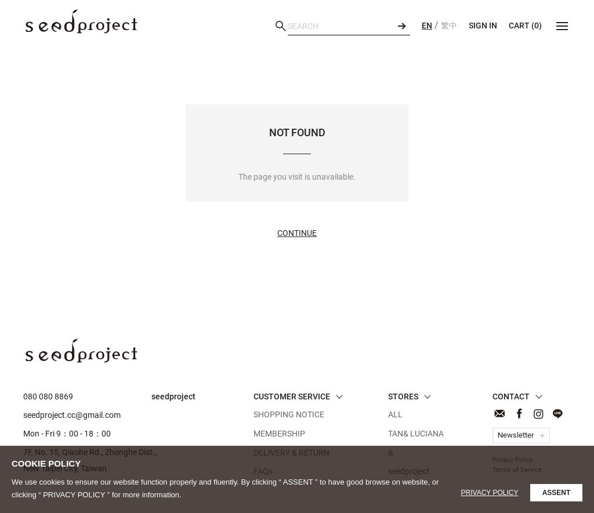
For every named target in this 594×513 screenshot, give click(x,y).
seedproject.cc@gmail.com (72, 415)
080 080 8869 (48, 396)
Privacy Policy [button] (490, 493)
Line (557, 413)
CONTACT (499, 413)
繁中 (449, 25)
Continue (297, 233)
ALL (395, 414)
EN (427, 25)
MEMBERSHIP (279, 433)
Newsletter (516, 435)
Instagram (538, 413)
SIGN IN (483, 25)
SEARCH (401, 26)
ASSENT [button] (556, 493)
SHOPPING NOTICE (288, 414)
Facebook (519, 413)
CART (525, 25)
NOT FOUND (81, 21)
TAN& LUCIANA (416, 433)
